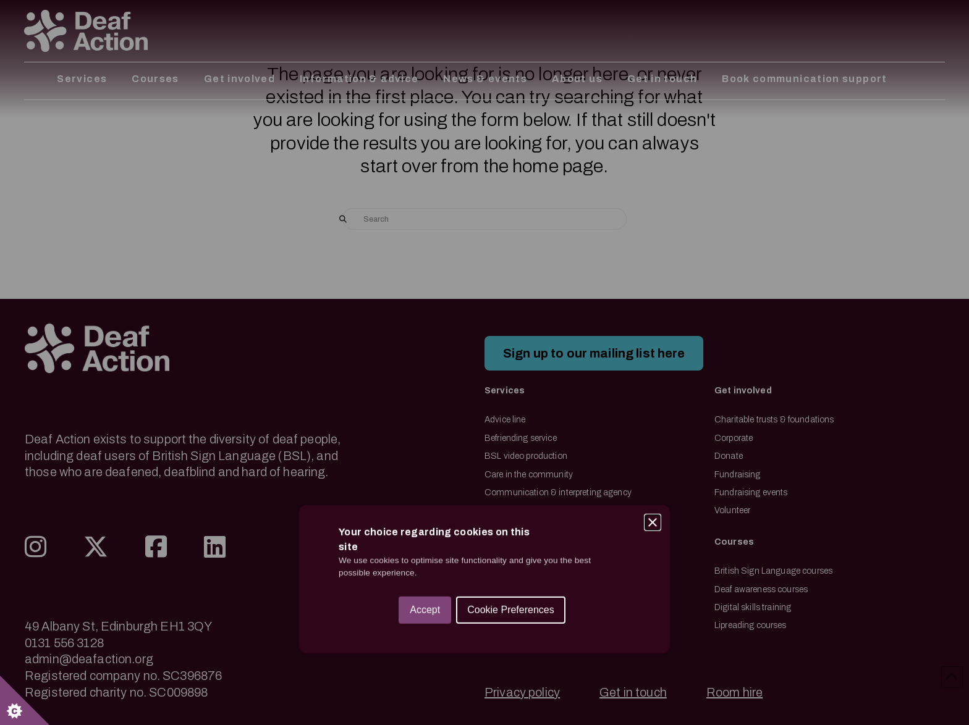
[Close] (652, 305)
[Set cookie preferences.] (24, 700)
